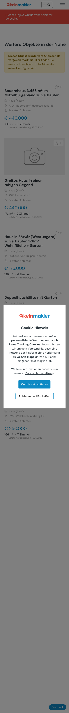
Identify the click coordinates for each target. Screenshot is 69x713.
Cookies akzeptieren (34, 384)
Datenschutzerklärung (39, 373)
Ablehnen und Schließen (34, 396)
